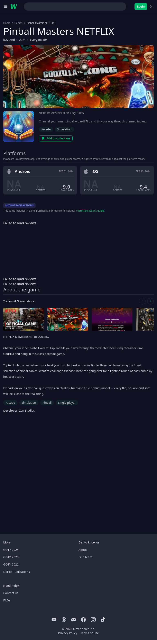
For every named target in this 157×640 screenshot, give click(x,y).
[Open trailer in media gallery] (23, 319)
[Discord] (73, 619)
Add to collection (55, 138)
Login (141, 6)
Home (6, 23)
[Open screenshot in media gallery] (67, 319)
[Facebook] (83, 619)
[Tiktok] (103, 619)
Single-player (66, 402)
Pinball (47, 402)
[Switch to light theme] (152, 6)
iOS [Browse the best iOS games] (5, 40)
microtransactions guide (90, 210)
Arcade (46, 129)
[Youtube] (54, 619)
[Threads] (63, 619)
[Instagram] (93, 619)
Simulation (64, 129)
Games (18, 23)
